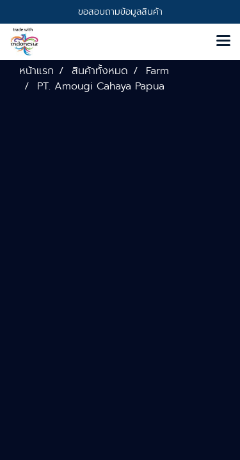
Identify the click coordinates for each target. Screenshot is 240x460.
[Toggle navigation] (223, 41)
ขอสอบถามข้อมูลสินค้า (120, 12)
